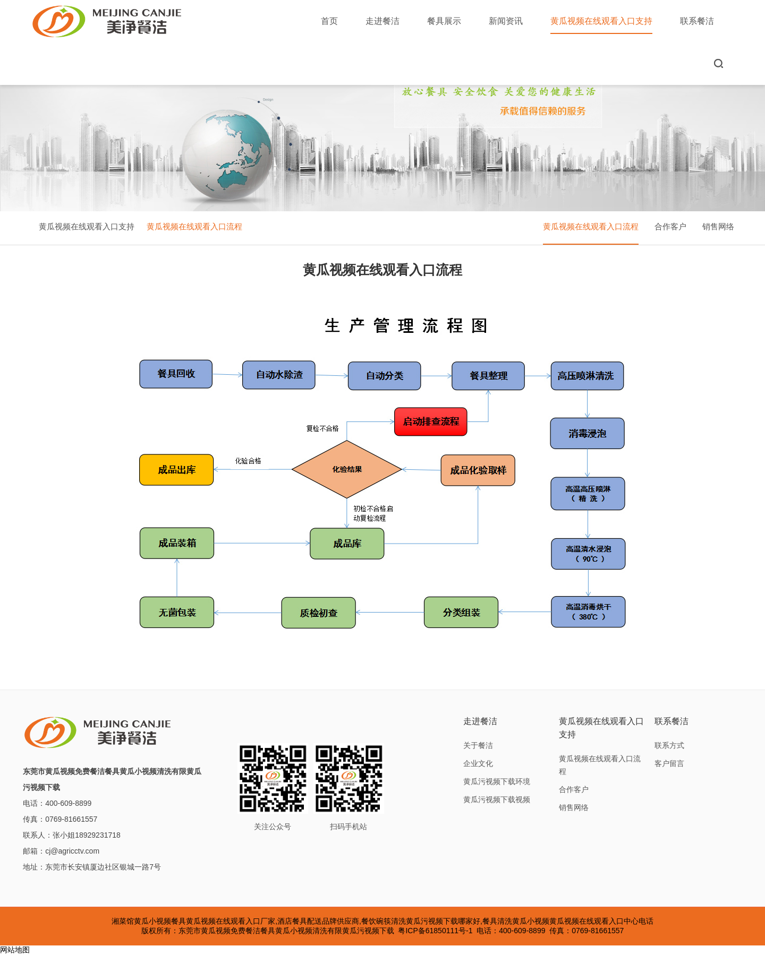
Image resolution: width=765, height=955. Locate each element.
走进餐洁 (383, 20)
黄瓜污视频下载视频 (496, 799)
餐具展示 (444, 20)
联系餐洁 (697, 20)
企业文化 (478, 763)
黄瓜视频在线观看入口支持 (601, 25)
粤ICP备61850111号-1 (435, 930)
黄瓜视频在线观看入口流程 (194, 226)
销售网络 (718, 226)
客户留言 (669, 763)
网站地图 (15, 949)
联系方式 (669, 745)
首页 (329, 20)
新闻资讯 (506, 20)
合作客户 (670, 226)
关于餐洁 (478, 745)
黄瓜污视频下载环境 (496, 781)
